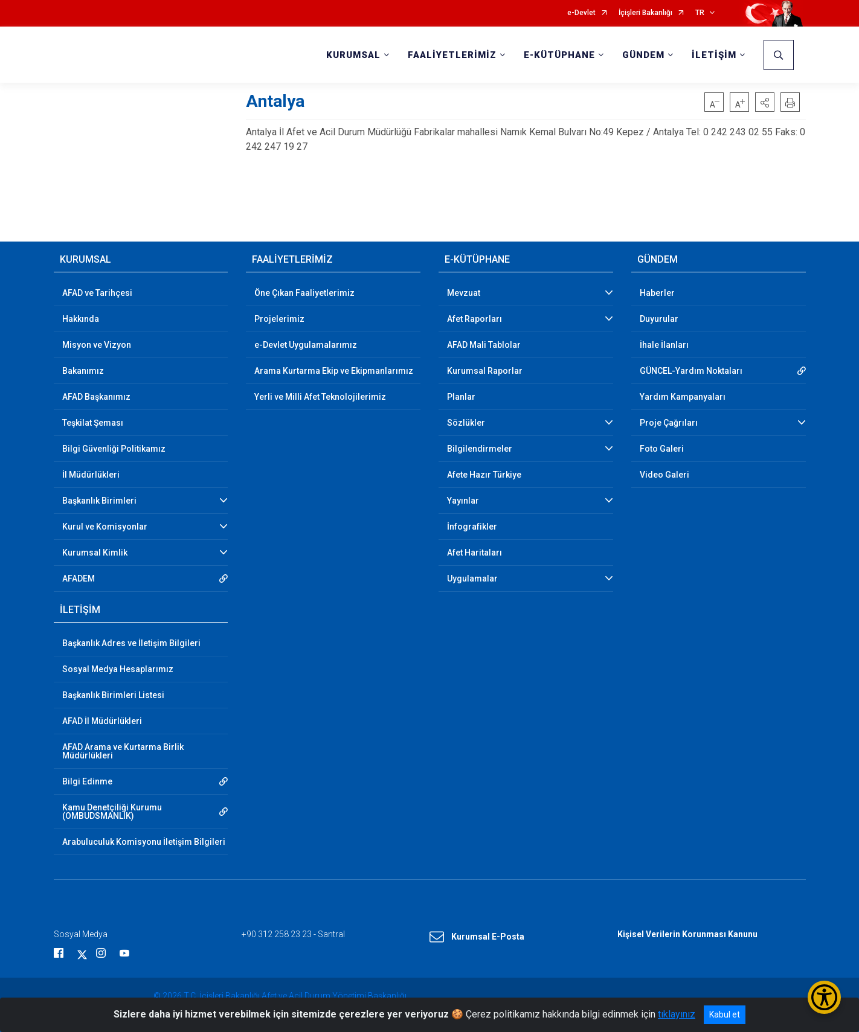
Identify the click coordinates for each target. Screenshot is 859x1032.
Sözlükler (466, 423)
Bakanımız (83, 371)
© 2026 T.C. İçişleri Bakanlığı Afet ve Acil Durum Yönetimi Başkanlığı (280, 996)
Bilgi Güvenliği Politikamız (114, 449)
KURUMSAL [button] (353, 55)
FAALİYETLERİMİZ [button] (452, 55)
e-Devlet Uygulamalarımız (305, 345)
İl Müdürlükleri (91, 474)
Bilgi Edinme (87, 781)
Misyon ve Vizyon (96, 345)
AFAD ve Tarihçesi (97, 293)
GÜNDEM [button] (643, 55)
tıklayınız (676, 1014)
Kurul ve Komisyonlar (104, 526)
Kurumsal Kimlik (94, 552)
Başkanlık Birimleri (99, 500)
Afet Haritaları (474, 552)
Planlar (461, 397)
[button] (764, 102)
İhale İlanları (664, 345)
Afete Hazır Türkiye (484, 474)
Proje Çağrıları (669, 423)
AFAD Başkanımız (96, 397)
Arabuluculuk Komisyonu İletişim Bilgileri (143, 842)
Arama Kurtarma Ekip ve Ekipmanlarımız (333, 371)
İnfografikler (472, 526)
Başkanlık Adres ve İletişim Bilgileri (131, 643)
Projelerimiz (279, 319)
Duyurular (659, 319)
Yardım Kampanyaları (682, 397)
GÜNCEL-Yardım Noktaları (691, 371)
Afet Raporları (474, 319)
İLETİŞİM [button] (714, 55)
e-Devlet (581, 13)
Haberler (657, 293)
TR (699, 13)
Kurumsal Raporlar (485, 371)
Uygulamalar (472, 578)
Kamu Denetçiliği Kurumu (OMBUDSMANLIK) (112, 812)
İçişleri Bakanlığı (645, 13)
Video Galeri (664, 474)
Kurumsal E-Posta (477, 937)
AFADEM (78, 578)
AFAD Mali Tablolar (484, 345)
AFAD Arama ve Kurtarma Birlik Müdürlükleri (123, 751)
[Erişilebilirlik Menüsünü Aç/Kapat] (824, 997)
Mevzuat (463, 293)
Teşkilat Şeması (92, 423)
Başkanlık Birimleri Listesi (113, 695)
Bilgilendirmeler (479, 449)
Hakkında (80, 319)
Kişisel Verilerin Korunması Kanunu (687, 934)
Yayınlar (463, 500)
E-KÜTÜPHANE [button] (559, 55)
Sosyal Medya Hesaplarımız (117, 669)
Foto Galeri (662, 449)
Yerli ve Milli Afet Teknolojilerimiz (320, 397)
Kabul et (724, 1014)
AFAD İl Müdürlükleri (102, 721)
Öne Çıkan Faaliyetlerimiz (304, 293)
